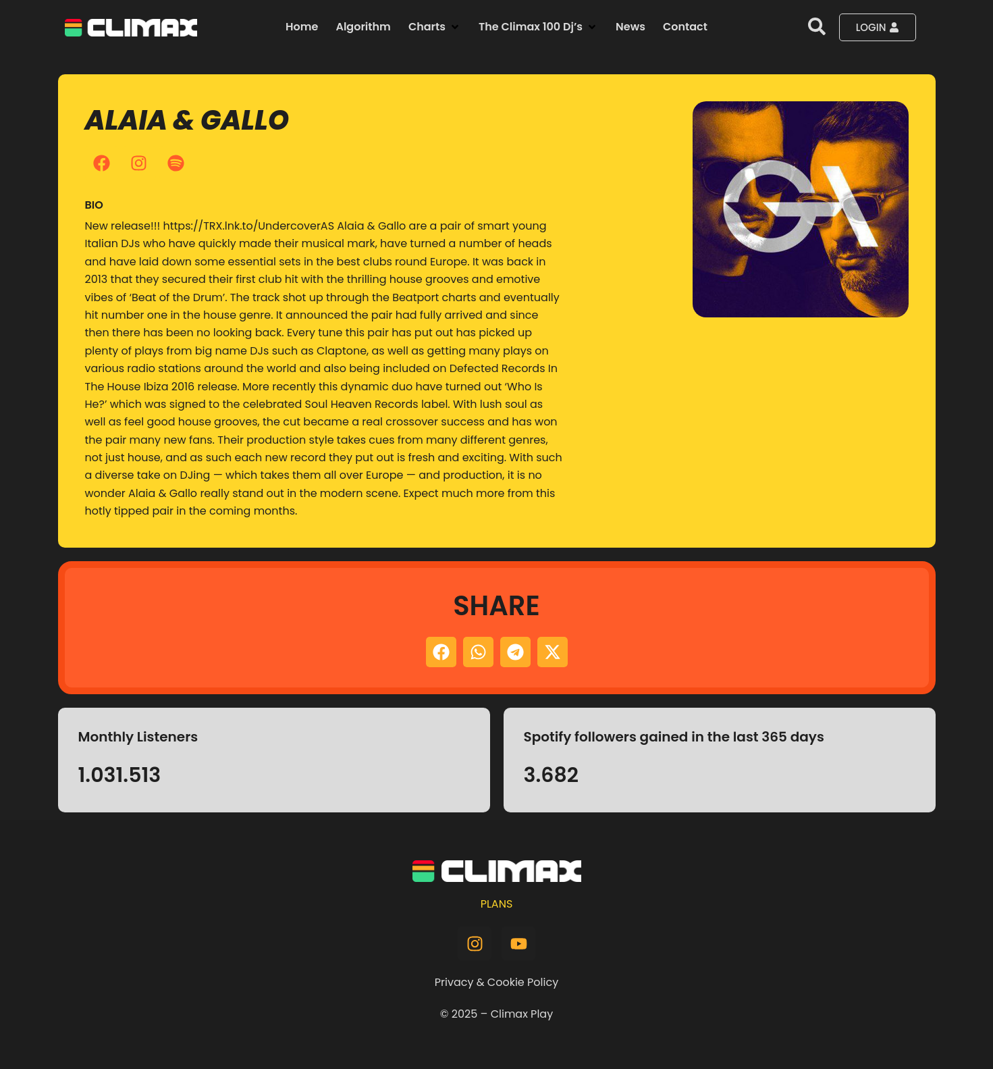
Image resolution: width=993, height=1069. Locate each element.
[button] (435, 27)
